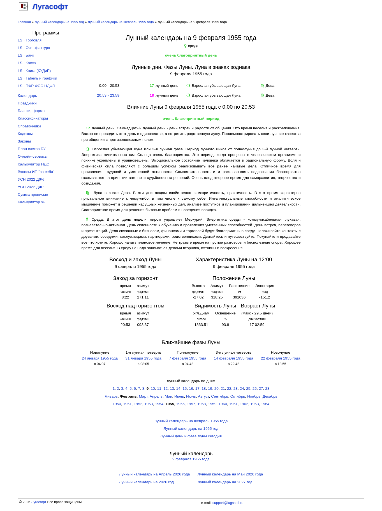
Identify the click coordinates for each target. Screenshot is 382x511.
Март (143, 396)
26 (255, 388)
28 (267, 388)
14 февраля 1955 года (233, 358)
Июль (191, 396)
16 (191, 388)
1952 (138, 404)
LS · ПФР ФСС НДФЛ (36, 86)
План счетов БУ (31, 149)
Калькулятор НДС (33, 164)
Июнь (179, 396)
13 (172, 388)
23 (235, 388)
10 (153, 388)
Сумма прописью (33, 194)
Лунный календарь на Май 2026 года (230, 474)
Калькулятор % (31, 202)
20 (216, 388)
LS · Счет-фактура (34, 48)
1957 (191, 404)
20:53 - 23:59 (108, 95)
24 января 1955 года (100, 358)
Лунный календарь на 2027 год (225, 482)
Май (168, 396)
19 (210, 388)
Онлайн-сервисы (33, 156)
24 (242, 388)
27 (261, 388)
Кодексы (25, 134)
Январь (111, 396)
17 (197, 388)
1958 (201, 404)
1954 (159, 404)
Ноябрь (253, 396)
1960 (223, 404)
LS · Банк (26, 55)
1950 (117, 404)
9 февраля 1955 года (191, 459)
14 (178, 388)
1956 (180, 404)
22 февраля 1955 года (280, 358)
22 (229, 388)
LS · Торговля (29, 40)
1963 (254, 404)
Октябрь (237, 396)
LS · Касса (27, 63)
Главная (24, 22)
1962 (244, 404)
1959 (212, 404)
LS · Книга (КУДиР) (34, 71)
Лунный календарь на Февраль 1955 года (121, 22)
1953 (148, 404)
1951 (127, 404)
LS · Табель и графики (37, 78)
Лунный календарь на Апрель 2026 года (154, 474)
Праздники (27, 103)
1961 (233, 404)
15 (184, 388)
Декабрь (270, 396)
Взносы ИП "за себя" (36, 172)
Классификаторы (33, 118)
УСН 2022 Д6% (31, 179)
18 (204, 388)
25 (248, 388)
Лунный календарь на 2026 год (146, 482)
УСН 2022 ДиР (30, 187)
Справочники (29, 126)
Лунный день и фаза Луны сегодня (191, 436)
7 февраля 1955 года (187, 358)
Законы (24, 141)
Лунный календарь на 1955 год (59, 22)
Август (203, 396)
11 (159, 388)
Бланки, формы (31, 111)
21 (223, 388)
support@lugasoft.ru (227, 503)
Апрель (156, 396)
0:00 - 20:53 (108, 85)
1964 (265, 404)
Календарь (27, 96)
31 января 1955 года (143, 358)
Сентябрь (219, 396)
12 (165, 388)
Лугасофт (38, 502)
